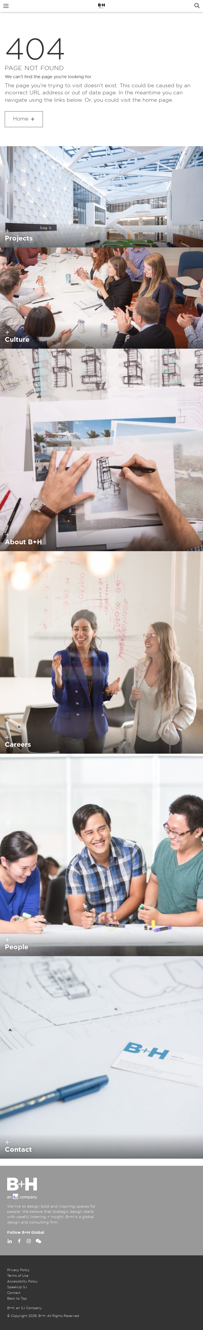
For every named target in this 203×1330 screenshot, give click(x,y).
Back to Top (17, 1298)
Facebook (19, 1241)
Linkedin (9, 1241)
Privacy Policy (18, 1270)
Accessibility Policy (22, 1281)
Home (20, 118)
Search (197, 6)
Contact (13, 1293)
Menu (6, 6)
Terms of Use (17, 1275)
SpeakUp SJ (17, 1287)
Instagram (28, 1241)
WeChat (38, 1241)
